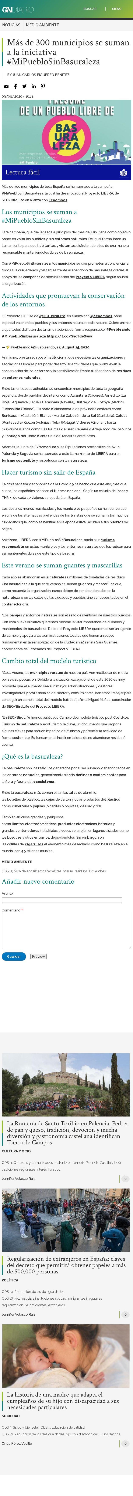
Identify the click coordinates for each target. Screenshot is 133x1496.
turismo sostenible (18, 460)
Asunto (7, 893)
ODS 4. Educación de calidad (63, 1427)
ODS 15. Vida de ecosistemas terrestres (31, 871)
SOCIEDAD (11, 1416)
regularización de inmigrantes (24, 1305)
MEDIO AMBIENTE (42, 25)
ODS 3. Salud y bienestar (20, 1427)
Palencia (92, 1163)
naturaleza (59, 577)
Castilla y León (111, 1163)
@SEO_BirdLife (52, 316)
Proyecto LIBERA (90, 277)
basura (68, 871)
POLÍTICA (10, 1280)
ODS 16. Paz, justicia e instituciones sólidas (34, 1298)
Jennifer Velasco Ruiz (18, 1179)
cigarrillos (34, 844)
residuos (81, 871)
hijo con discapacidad (82, 1434)
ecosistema (43, 782)
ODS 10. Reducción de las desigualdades (33, 1292)
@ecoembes (101, 316)
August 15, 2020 (75, 347)
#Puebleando (118, 330)
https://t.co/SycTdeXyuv (69, 336)
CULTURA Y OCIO (16, 1151)
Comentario (11, 910)
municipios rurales (46, 673)
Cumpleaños (110, 1434)
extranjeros (56, 1305)
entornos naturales (24, 378)
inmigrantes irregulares (84, 1298)
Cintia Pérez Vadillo (17, 1444)
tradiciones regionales (18, 1169)
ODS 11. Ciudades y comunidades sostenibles (36, 1163)
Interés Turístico (48, 1169)
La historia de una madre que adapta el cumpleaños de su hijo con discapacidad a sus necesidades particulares (63, 1401)
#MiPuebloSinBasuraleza (24, 336)
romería (78, 1163)
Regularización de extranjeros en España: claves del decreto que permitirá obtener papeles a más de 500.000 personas (66, 1265)
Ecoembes (58, 200)
